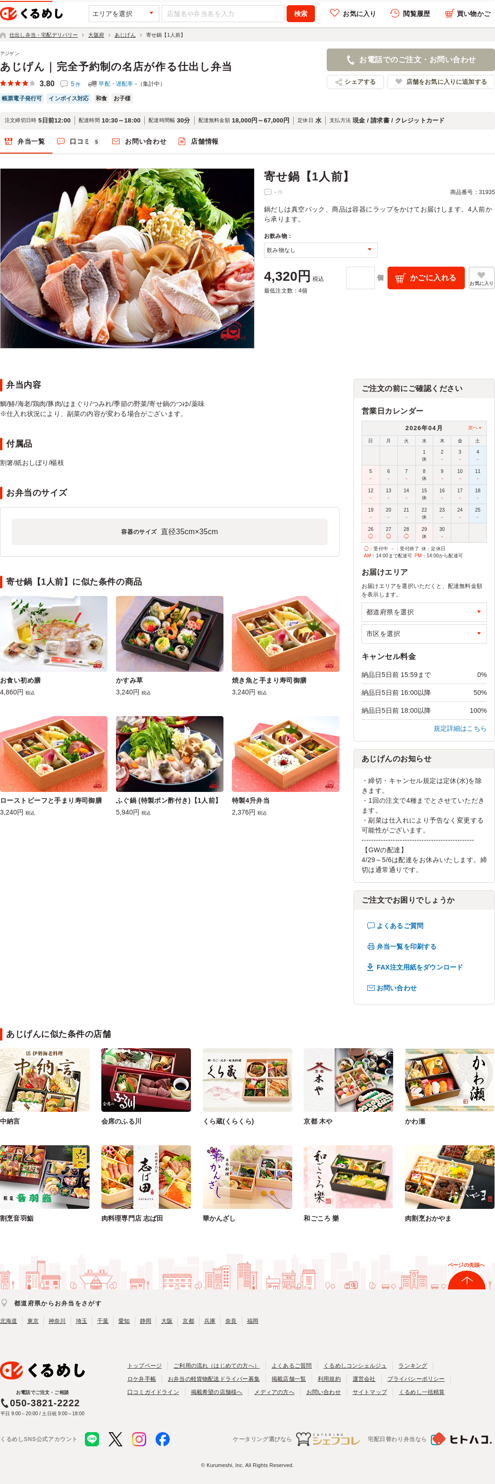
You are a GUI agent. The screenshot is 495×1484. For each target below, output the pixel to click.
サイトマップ (370, 1392)
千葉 (102, 1321)
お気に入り (359, 13)
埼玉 (81, 1321)
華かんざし (219, 1218)
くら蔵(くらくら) (228, 1121)
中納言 (10, 1121)
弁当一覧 (31, 141)
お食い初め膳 (20, 680)
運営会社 (364, 1379)
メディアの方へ (274, 1392)
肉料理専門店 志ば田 (132, 1218)
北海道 (8, 1321)
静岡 (145, 1321)
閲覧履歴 (416, 13)
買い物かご (473, 13)
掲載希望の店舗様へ (217, 1392)
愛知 (124, 1321)
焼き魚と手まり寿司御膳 (269, 680)
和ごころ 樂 (321, 1218)
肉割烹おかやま (428, 1218)
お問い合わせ (145, 141)
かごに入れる (433, 278)
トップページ (144, 1365)
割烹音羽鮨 (16, 1218)
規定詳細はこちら (460, 728)
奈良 (231, 1321)
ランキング (412, 1365)
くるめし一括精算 (422, 1392)
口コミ (85, 142)
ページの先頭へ (466, 1265)
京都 (188, 1321)
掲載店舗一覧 (289, 1379)
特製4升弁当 (251, 800)
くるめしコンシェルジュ (355, 1365)
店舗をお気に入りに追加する (446, 81)
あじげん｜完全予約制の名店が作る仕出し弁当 (116, 67)
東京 (33, 1321)
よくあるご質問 (400, 926)
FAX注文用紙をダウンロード (420, 967)
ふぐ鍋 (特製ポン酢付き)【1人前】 (169, 800)
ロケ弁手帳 (141, 1379)
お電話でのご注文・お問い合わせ (417, 60)
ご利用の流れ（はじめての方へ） (216, 1365)
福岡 (252, 1321)
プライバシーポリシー (416, 1379)
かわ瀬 (415, 1121)
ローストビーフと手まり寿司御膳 (51, 800)
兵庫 (209, 1321)
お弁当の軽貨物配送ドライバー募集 (214, 1379)
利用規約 (329, 1379)
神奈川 (57, 1321)
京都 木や (318, 1121)
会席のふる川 (121, 1121)
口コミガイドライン (153, 1392)
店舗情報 (205, 141)
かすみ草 (129, 680)
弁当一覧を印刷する (407, 946)
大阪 (167, 1321)
